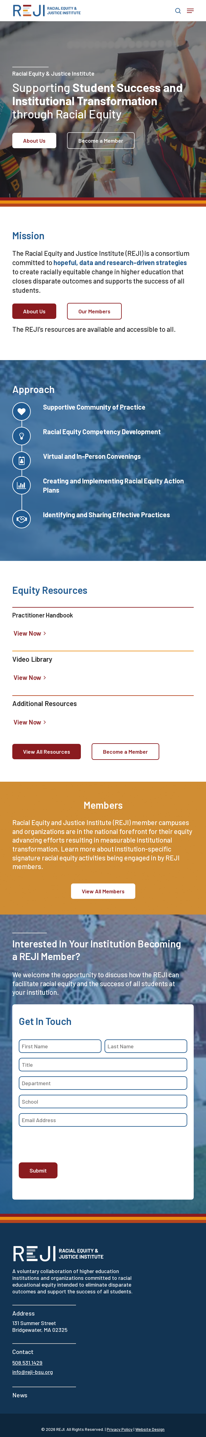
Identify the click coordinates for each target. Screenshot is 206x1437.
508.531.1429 (27, 1362)
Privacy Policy (120, 1429)
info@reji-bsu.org (32, 1371)
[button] (190, 11)
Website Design (149, 1429)
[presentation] (65, 1144)
